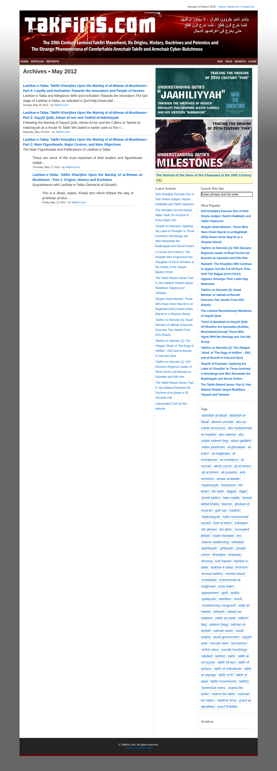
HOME (25, 61)
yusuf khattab (227, 706)
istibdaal (237, 542)
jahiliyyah (227, 548)
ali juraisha (229, 472)
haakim (234, 510)
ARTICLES (37, 61)
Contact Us (247, 6)
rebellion (224, 599)
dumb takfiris (211, 498)
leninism (241, 567)
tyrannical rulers (213, 688)
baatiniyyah (210, 485)
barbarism (228, 485)
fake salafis (231, 498)
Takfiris (129, 747)
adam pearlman (213, 447)
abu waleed (227, 434)
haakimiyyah (211, 517)
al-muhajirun (229, 460)
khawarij (234, 555)
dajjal (243, 491)
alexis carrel (223, 466)
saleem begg (218, 624)
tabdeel (207, 656)
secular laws (219, 643)
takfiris (244, 681)
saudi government (226, 637)
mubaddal (209, 580)
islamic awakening (215, 542)
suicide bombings (234, 650)
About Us (233, 6)
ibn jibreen (209, 529)
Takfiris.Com (61, 105)
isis (239, 535)
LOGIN (252, 61)
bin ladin (218, 491)
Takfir (149, 747)
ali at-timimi (210, 472)
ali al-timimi (242, 466)
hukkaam (241, 523)
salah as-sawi (225, 618)
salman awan (223, 630)
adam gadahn (241, 441)
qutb (225, 593)
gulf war (221, 510)
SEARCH (240, 61)
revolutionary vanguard (219, 605)
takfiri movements (223, 681)
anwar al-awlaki (228, 479)
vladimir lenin (227, 700)
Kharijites (139, 747)
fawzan (227, 504)
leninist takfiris (212, 574)
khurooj (207, 561)
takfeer (220, 656)
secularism (239, 643)
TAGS (228, 61)
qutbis (235, 593)
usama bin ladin (223, 694)
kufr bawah (223, 561)
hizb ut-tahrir (222, 523)
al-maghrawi (221, 453)
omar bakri (226, 586)
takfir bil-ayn (227, 662)
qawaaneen (210, 593)
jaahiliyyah (209, 548)
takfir (231, 656)
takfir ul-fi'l (225, 675)
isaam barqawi (223, 535)
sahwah (218, 611)
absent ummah (222, 422)
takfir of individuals (228, 669)
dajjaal (231, 491)
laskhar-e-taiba (222, 567)
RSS (220, 61)
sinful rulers (210, 650)
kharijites (219, 555)
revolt (238, 599)
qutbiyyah (209, 599)
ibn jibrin (226, 529)
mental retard (235, 574)
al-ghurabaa (236, 447)
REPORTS (52, 61)
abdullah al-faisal (214, 415)
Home (222, 6)
